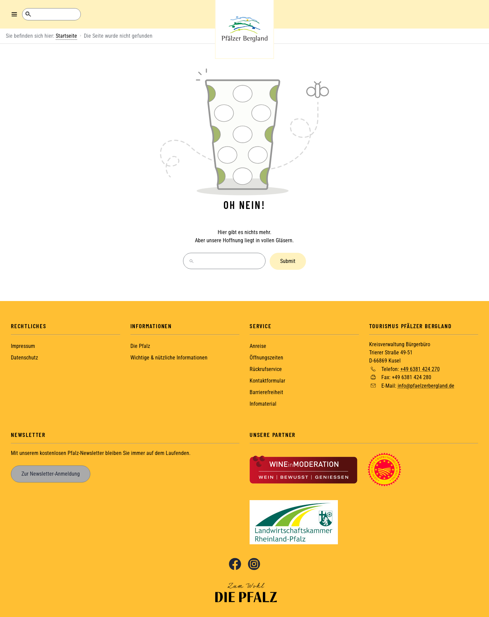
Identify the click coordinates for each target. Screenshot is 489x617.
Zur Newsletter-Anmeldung (50, 473)
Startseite (66, 36)
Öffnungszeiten (266, 357)
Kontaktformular (267, 380)
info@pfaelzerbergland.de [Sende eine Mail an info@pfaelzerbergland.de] (426, 385)
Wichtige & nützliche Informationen (168, 357)
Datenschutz (24, 357)
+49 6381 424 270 (420, 368)
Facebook (235, 563)
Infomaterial (263, 403)
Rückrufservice (266, 368)
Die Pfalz (140, 345)
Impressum (23, 345)
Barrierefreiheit (266, 391)
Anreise (258, 345)
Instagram (254, 563)
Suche (28, 14)
